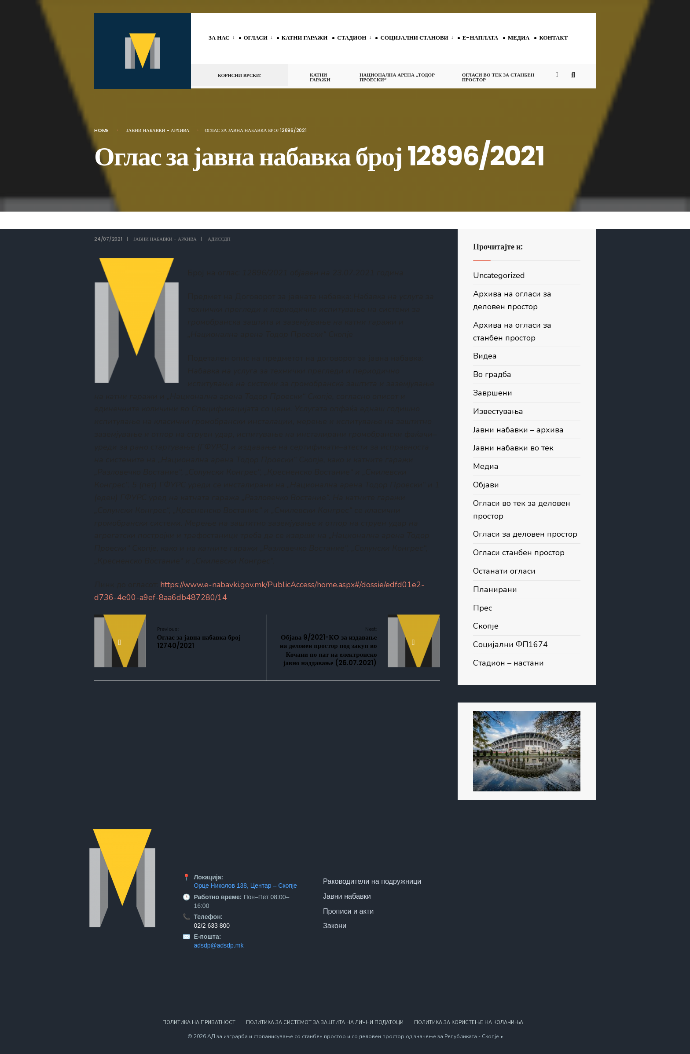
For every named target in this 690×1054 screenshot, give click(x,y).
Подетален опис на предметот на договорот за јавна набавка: (267, 459)
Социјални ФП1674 (510, 644)
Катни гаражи (304, 37)
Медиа (518, 37)
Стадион (351, 37)
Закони (334, 926)
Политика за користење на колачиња (468, 1022)
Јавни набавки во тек (513, 448)
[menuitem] (224, 38)
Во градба (492, 374)
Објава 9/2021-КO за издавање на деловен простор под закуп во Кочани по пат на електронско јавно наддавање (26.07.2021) (328, 646)
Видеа (485, 356)
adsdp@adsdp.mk (218, 945)
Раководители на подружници (372, 881)
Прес (482, 608)
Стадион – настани (508, 663)
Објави (486, 484)
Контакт (553, 37)
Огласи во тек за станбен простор (498, 77)
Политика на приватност (198, 1022)
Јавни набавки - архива (157, 130)
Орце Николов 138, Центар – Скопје (245, 885)
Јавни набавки (347, 896)
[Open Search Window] (575, 74)
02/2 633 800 (212, 925)
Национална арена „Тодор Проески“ (397, 77)
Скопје (486, 626)
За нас (219, 37)
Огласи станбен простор (519, 552)
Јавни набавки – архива (518, 430)
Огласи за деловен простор (525, 534)
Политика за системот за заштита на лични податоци (325, 1022)
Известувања (498, 411)
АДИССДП (219, 238)
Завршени (492, 393)
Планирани (495, 589)
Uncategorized (499, 275)
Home (101, 130)
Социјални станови (414, 37)
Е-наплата (480, 37)
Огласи (256, 37)
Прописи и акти (348, 911)
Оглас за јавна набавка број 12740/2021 (199, 638)
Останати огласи (504, 571)
